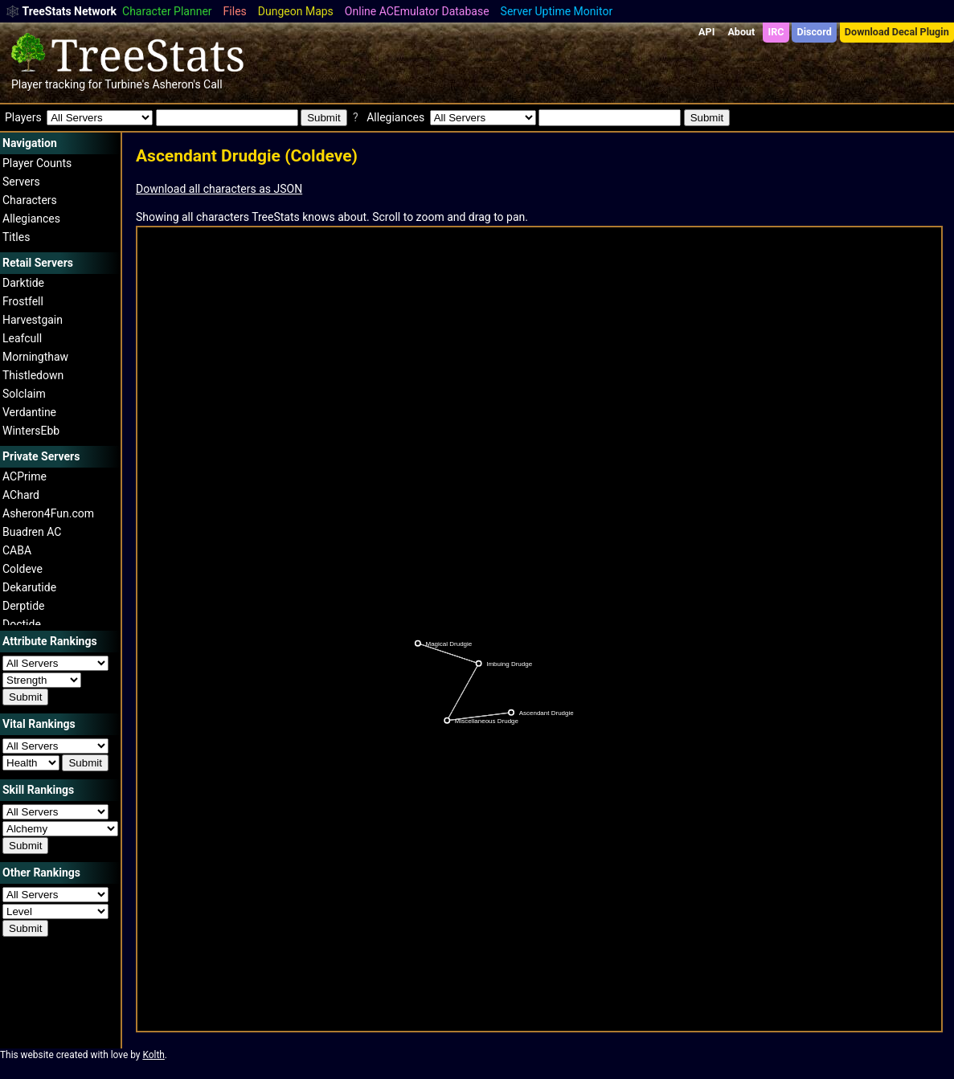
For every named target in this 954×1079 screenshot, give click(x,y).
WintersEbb (30, 430)
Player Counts (37, 163)
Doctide (21, 624)
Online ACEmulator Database (417, 11)
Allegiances (31, 218)
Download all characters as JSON (219, 188)
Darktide (23, 282)
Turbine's (126, 84)
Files (235, 11)
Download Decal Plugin (897, 32)
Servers (21, 181)
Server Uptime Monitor (557, 11)
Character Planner (167, 11)
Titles (16, 237)
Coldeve (22, 568)
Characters (29, 200)
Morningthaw (35, 356)
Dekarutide (29, 587)
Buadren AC (31, 531)
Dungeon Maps (296, 11)
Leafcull (22, 338)
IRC (776, 32)
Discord (814, 32)
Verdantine (29, 412)
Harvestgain (32, 319)
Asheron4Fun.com (48, 513)
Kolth (153, 1055)
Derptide (23, 605)
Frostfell (22, 301)
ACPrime (24, 476)
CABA (16, 550)
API (706, 32)
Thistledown (32, 375)
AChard (20, 494)
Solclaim (24, 393)
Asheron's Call (187, 84)
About (741, 32)
